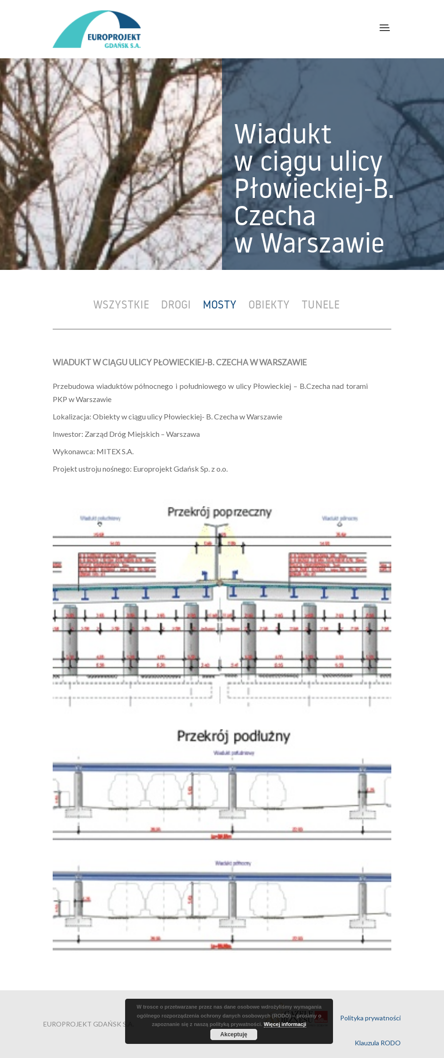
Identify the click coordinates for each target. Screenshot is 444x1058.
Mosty (220, 304)
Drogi (176, 304)
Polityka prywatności (370, 1018)
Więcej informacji (285, 1024)
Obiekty (269, 304)
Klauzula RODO (378, 1043)
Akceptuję (233, 1034)
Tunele (320, 304)
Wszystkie (121, 304)
